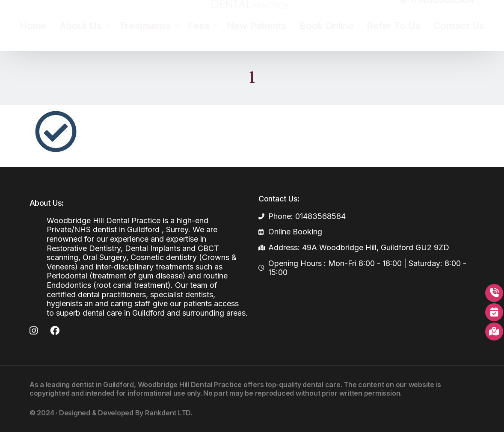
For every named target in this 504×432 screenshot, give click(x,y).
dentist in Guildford (102, 384)
